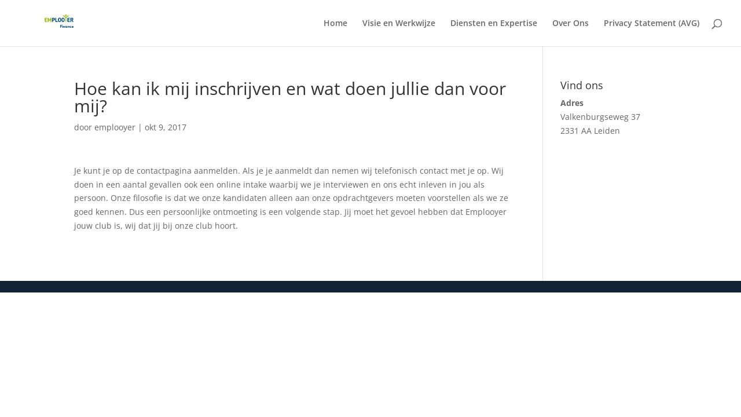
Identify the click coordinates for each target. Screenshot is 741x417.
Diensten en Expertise (493, 23)
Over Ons (570, 23)
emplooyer (114, 127)
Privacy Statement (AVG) (651, 23)
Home (335, 23)
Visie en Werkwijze (398, 23)
